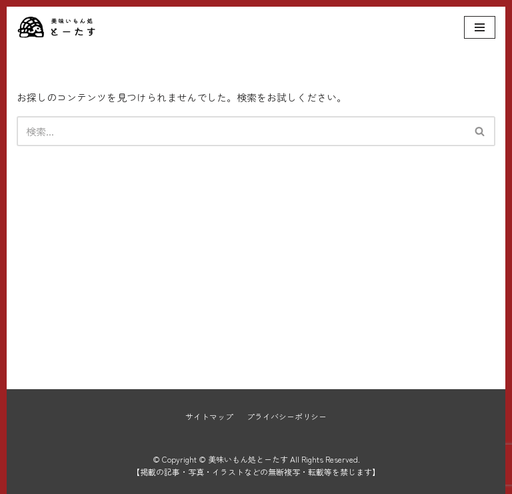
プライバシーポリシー (287, 416)
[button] (480, 131)
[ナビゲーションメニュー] (479, 27)
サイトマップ (209, 416)
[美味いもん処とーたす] (57, 27)
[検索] (241, 131)
